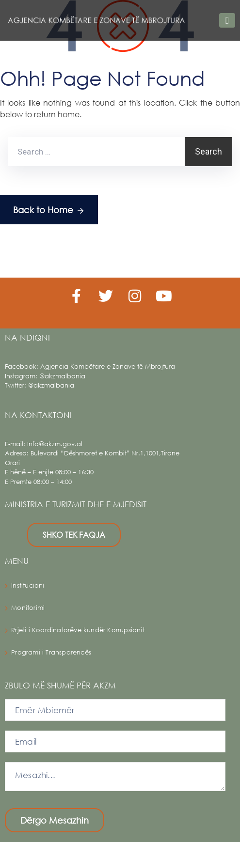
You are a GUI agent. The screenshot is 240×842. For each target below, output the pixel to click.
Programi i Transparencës (51, 652)
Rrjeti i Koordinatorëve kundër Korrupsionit (77, 630)
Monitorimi (28, 608)
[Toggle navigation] (227, 20)
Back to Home (49, 210)
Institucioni (27, 585)
